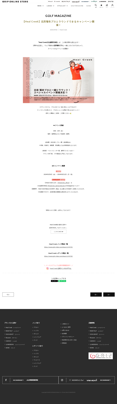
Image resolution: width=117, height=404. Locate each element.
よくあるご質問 (66, 327)
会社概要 (64, 333)
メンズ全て (36, 323)
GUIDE (88, 6)
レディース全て (37, 346)
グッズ (36, 340)
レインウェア (37, 337)
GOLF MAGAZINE (77, 6)
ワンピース (37, 360)
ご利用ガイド (65, 324)
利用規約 (64, 343)
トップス (36, 330)
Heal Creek (60, 268)
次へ (109, 294)
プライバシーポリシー (68, 336)
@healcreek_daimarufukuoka (56, 186)
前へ (96, 294)
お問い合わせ (65, 330)
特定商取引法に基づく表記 (69, 340)
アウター (36, 327)
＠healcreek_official (63, 183)
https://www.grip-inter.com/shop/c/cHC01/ (58, 247)
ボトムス (36, 333)
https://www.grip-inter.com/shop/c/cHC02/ (58, 256)
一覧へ (8, 294)
